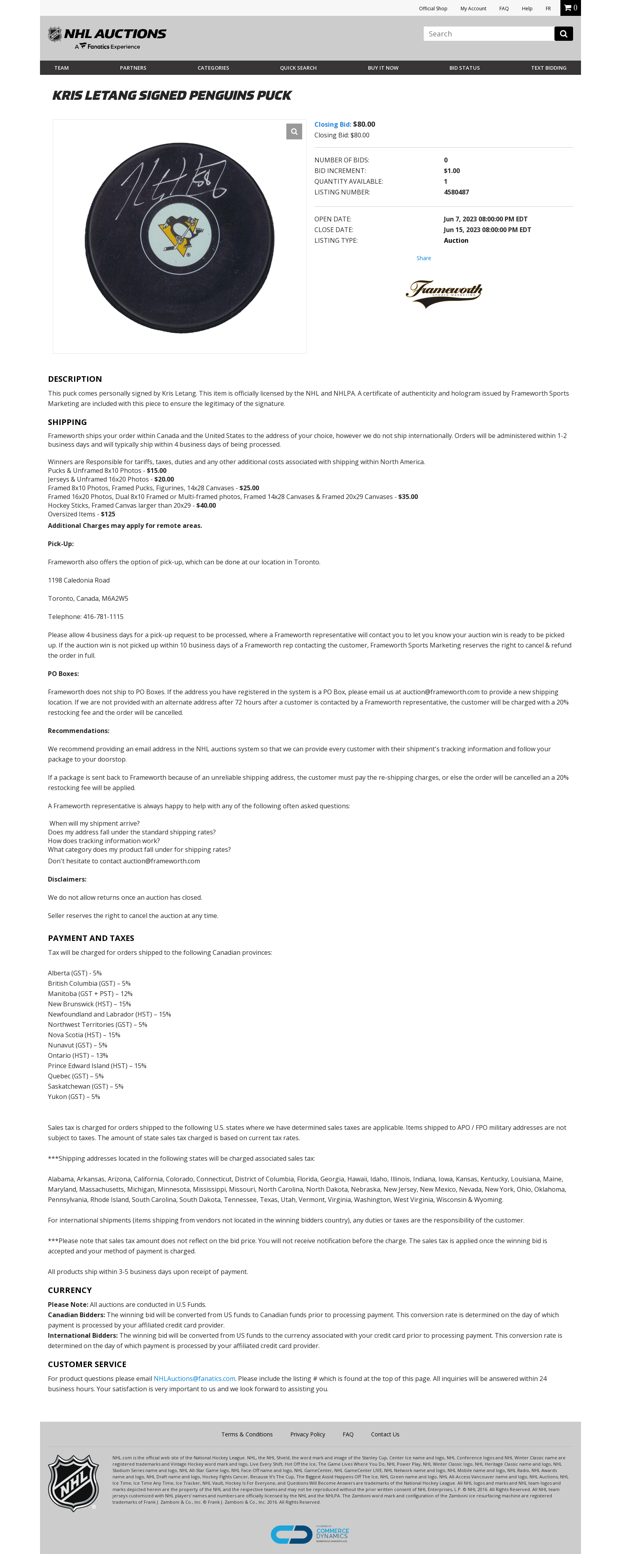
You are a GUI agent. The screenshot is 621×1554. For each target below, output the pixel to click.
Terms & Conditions (247, 1434)
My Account (473, 8)
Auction (456, 240)
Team (61, 67)
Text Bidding (549, 67)
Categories (213, 67)
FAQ (504, 8)
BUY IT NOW (383, 67)
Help (527, 8)
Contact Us (385, 1434)
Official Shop (433, 8)
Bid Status (465, 67)
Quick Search (298, 67)
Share (424, 258)
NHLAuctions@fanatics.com (194, 1378)
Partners (133, 67)
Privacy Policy (307, 1434)
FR (548, 8)
